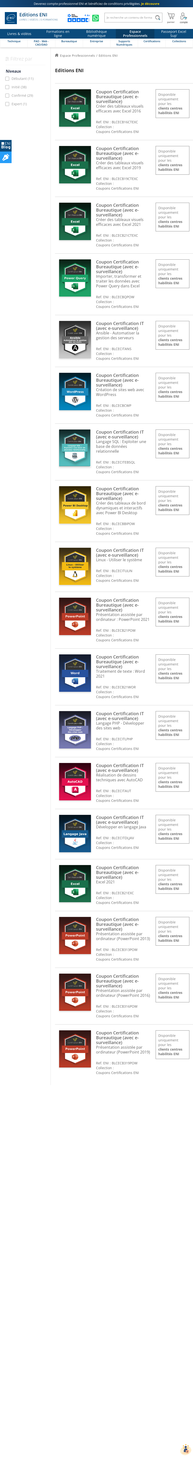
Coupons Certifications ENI (117, 131)
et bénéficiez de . (96, 3)
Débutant (23, 78)
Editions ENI (31, 18)
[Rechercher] (157, 17)
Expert (19, 104)
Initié (19, 87)
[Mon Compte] (183, 18)
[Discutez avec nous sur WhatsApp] (95, 18)
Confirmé (22, 95)
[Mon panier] (171, 18)
